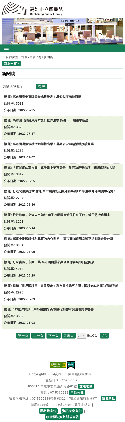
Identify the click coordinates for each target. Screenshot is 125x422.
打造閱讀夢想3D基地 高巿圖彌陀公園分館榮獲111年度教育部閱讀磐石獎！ (64, 191)
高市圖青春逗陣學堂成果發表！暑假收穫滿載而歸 (47, 97)
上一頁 (38, 335)
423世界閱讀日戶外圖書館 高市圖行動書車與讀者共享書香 (53, 309)
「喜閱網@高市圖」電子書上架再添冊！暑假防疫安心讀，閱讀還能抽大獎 (64, 168)
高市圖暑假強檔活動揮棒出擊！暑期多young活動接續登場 (53, 144)
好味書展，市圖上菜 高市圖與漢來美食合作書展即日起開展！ (55, 262)
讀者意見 (108, 398)
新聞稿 (48, 57)
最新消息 (35, 57)
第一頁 (23, 335)
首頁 (24, 57)
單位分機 (77, 392)
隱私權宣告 (48, 411)
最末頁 (69, 335)
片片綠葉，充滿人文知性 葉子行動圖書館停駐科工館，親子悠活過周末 (61, 215)
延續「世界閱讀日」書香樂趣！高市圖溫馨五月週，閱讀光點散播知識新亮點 (65, 286)
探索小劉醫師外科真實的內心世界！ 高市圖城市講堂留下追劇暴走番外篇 (63, 238)
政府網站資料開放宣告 (62, 417)
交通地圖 (86, 386)
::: (3, 57)
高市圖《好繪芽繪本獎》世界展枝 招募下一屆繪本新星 (50, 120)
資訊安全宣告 (72, 411)
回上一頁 (10, 63)
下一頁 (53, 335)
